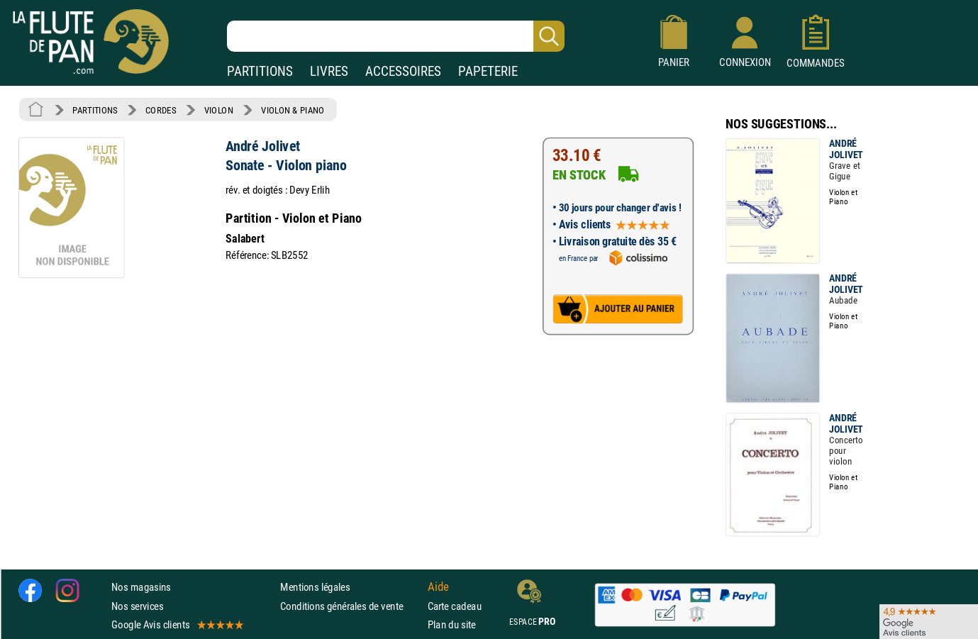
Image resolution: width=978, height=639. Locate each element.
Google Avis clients (176, 624)
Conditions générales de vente (350, 605)
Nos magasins (141, 587)
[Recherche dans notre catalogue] (396, 36)
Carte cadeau (455, 605)
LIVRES (329, 71)
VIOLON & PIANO (292, 110)
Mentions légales (315, 587)
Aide (438, 587)
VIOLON (218, 110)
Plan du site (452, 624)
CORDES (160, 110)
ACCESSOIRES (403, 71)
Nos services (137, 605)
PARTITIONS (260, 71)
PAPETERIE (488, 71)
